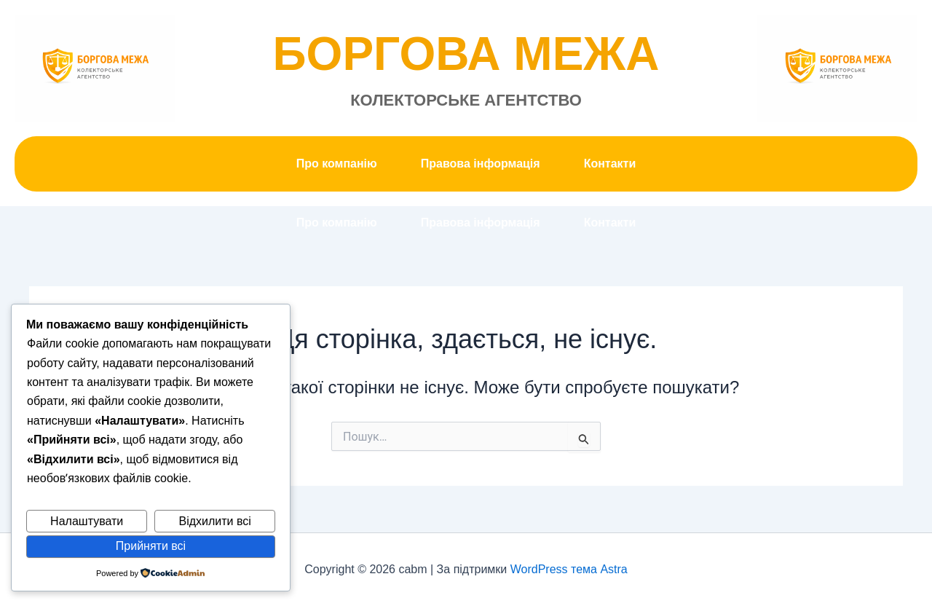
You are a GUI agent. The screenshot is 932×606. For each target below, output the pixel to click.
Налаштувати (86, 521)
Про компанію (336, 163)
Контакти (610, 163)
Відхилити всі (215, 521)
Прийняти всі (151, 546)
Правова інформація (480, 163)
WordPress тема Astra (569, 569)
